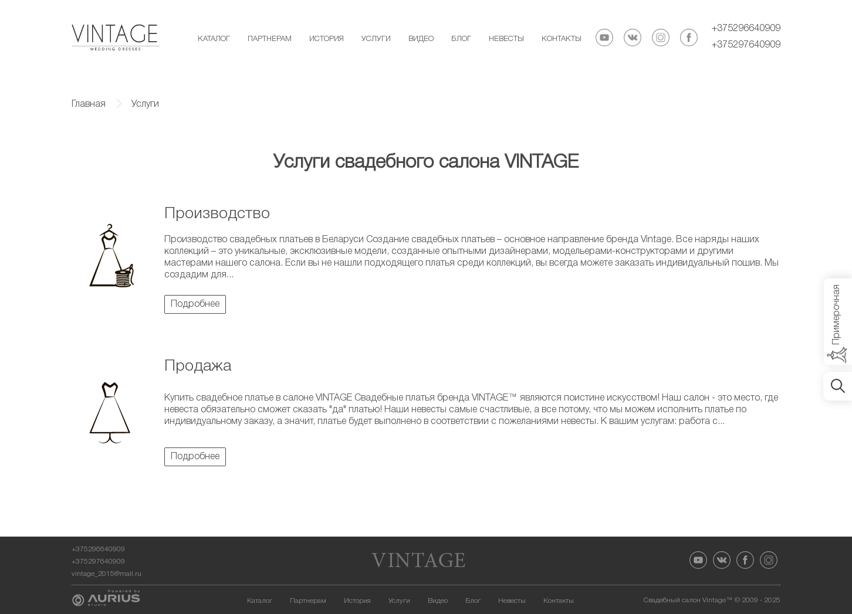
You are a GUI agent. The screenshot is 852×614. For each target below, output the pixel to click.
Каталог (214, 39)
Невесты (506, 39)
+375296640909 (746, 29)
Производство (217, 214)
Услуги (376, 39)
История (326, 39)
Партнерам (270, 39)
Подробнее (195, 304)
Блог (461, 39)
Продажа (197, 366)
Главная (89, 104)
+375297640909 (746, 45)
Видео (421, 39)
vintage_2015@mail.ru (106, 574)
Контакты (561, 39)
